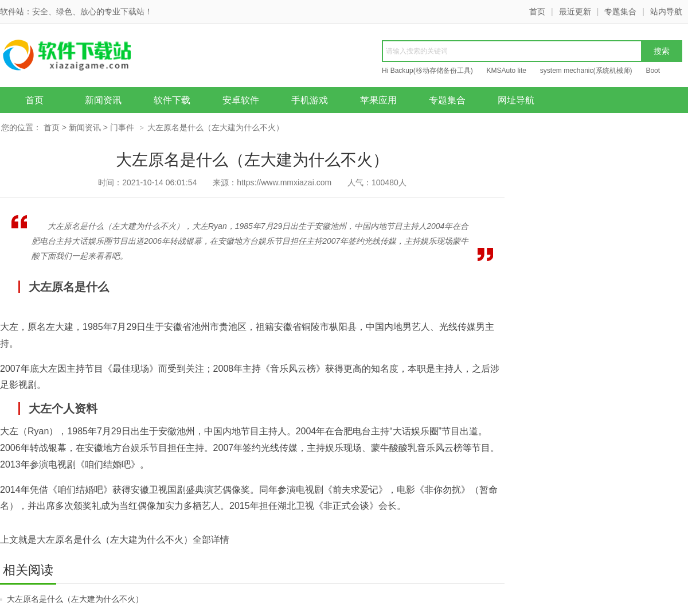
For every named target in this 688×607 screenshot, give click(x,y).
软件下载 (172, 100)
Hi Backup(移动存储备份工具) (427, 71)
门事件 (122, 127)
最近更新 (575, 11)
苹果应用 (378, 100)
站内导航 (666, 11)
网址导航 (516, 100)
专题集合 (620, 11)
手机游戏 (309, 100)
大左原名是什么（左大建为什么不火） (75, 599)
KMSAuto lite (506, 71)
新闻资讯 (103, 100)
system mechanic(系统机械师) (586, 71)
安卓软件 (240, 100)
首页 (537, 11)
